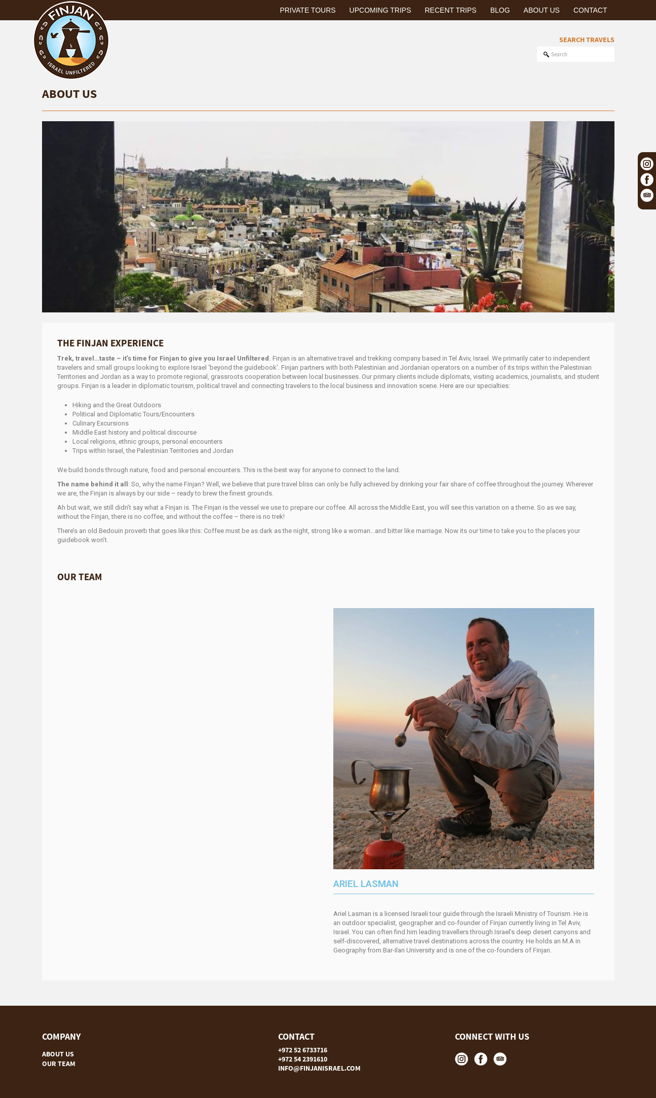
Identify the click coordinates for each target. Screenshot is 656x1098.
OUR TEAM (58, 1063)
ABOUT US (58, 1053)
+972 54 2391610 (302, 1059)
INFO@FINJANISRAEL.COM (319, 1068)
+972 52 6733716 (302, 1049)
